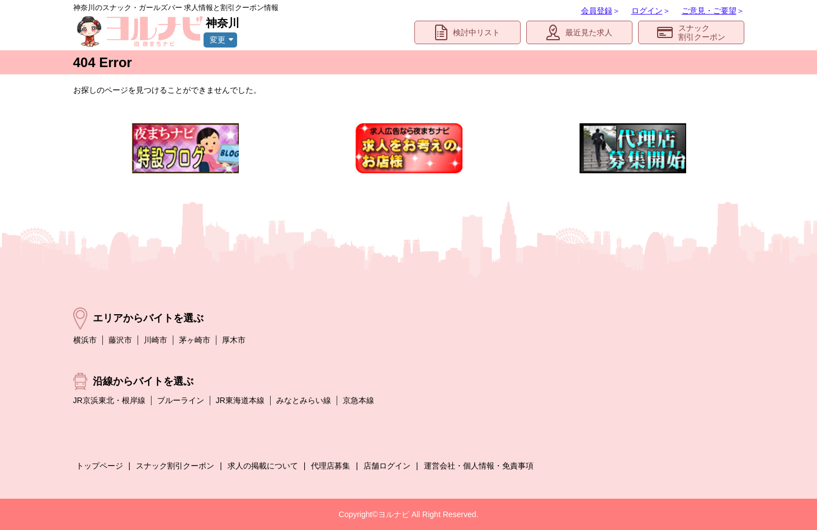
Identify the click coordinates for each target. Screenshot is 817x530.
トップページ (99, 465)
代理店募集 (330, 465)
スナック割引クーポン (691, 32)
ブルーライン (180, 400)
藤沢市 (120, 339)
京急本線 (358, 400)
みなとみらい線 (303, 400)
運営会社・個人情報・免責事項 (478, 465)
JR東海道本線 (240, 400)
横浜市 (85, 339)
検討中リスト (467, 32)
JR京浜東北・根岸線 (109, 400)
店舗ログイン (386, 465)
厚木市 (233, 339)
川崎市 (155, 339)
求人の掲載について (263, 465)
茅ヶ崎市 (194, 339)
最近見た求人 (579, 32)
